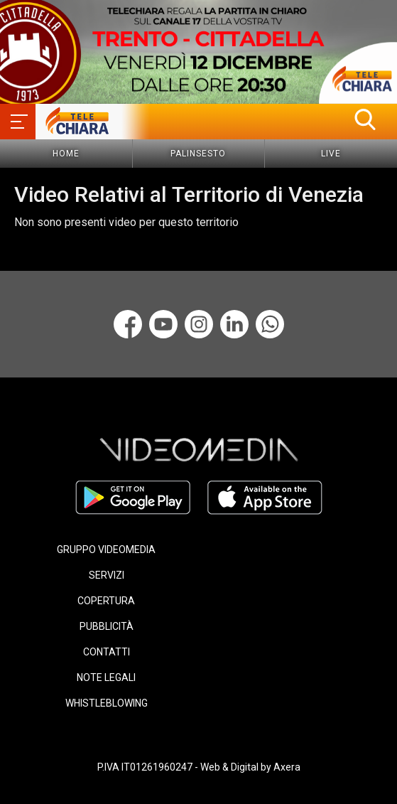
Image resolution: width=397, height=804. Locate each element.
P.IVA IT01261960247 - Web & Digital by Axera (198, 767)
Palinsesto (198, 154)
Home (66, 154)
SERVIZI (106, 575)
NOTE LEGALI (106, 677)
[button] (365, 119)
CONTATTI (106, 652)
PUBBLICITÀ (107, 626)
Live (331, 154)
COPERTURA (106, 600)
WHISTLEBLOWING (106, 703)
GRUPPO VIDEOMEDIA (106, 549)
